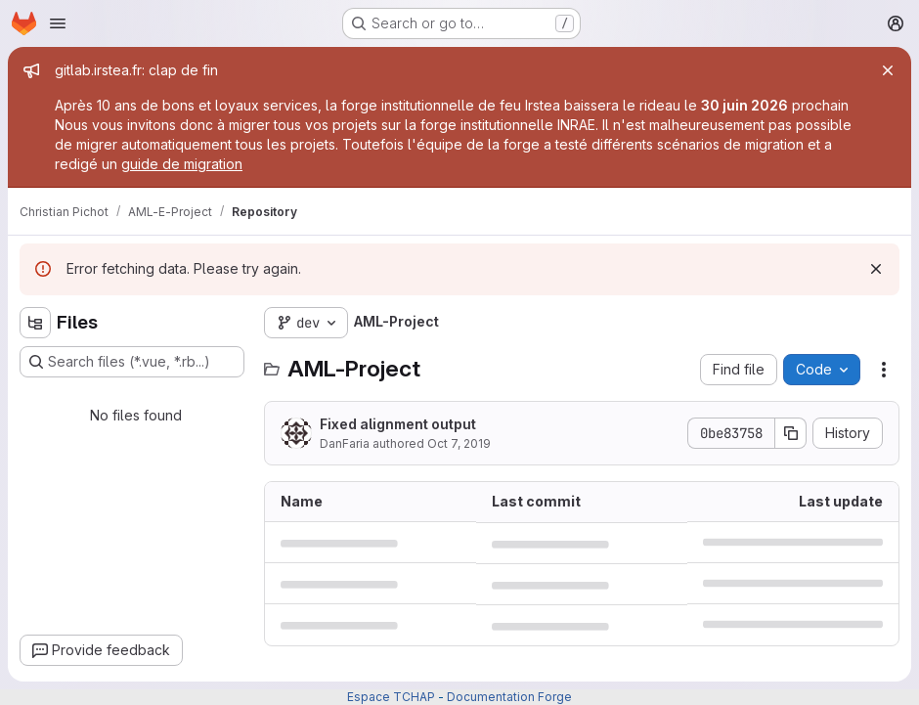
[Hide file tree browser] (35, 322)
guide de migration (181, 163)
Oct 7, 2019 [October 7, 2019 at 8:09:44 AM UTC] (459, 443)
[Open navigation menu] (57, 23)
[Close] (887, 70)
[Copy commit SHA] (791, 433)
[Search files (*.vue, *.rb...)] (132, 361)
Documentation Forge (509, 696)
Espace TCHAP (391, 696)
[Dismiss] (876, 269)
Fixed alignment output (398, 424)
